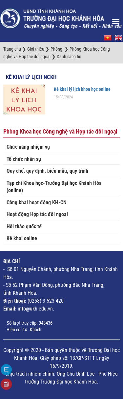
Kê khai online (22, 238)
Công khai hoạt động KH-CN (37, 202)
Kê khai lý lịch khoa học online (82, 89)
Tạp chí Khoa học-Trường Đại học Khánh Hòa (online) (54, 187)
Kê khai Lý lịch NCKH (31, 77)
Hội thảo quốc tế (24, 226)
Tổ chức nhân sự (24, 159)
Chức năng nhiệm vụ (28, 147)
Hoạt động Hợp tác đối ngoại (37, 214)
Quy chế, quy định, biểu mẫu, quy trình (47, 171)
